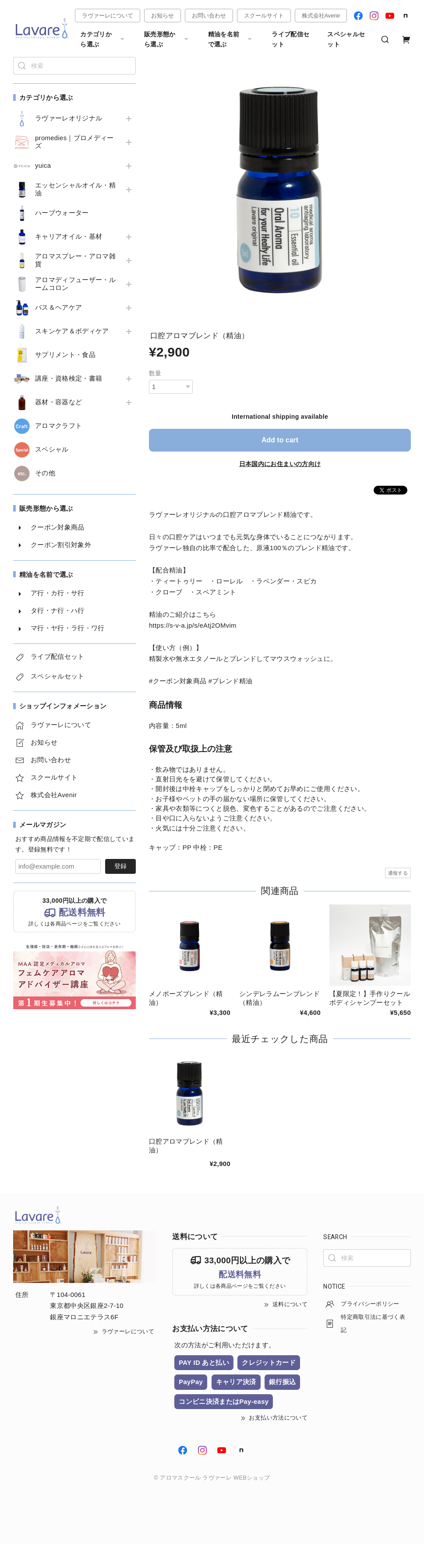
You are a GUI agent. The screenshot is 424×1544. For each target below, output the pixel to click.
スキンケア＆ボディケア (72, 331)
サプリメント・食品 (65, 354)
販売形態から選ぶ (167, 39)
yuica (43, 165)
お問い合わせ (209, 15)
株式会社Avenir (321, 15)
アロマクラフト (58, 425)
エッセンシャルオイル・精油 (75, 189)
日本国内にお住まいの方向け (280, 463)
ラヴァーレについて (107, 15)
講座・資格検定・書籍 (68, 378)
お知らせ (162, 15)
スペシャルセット (346, 39)
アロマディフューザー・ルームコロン (75, 283)
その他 (45, 473)
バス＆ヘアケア (58, 307)
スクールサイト (264, 15)
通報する (398, 873)
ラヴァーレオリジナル (68, 118)
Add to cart (279, 440)
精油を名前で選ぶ (231, 39)
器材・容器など (58, 402)
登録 (120, 865)
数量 (155, 373)
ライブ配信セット (290, 39)
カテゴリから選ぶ (103, 39)
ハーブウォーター (62, 212)
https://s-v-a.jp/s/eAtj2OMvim (193, 625)
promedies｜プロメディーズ (74, 141)
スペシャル (52, 449)
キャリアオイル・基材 (68, 236)
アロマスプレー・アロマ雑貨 (75, 260)
